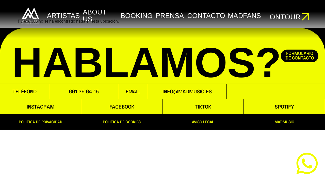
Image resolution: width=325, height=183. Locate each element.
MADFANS (240, 16)
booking (135, 16)
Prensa (167, 16)
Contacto (203, 16)
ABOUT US (93, 15)
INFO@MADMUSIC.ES (187, 91)
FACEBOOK (121, 106)
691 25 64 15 (84, 91)
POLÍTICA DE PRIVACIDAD (40, 121)
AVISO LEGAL (203, 121)
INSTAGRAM (40, 106)
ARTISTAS (62, 16)
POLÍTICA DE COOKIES (122, 121)
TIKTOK (203, 106)
